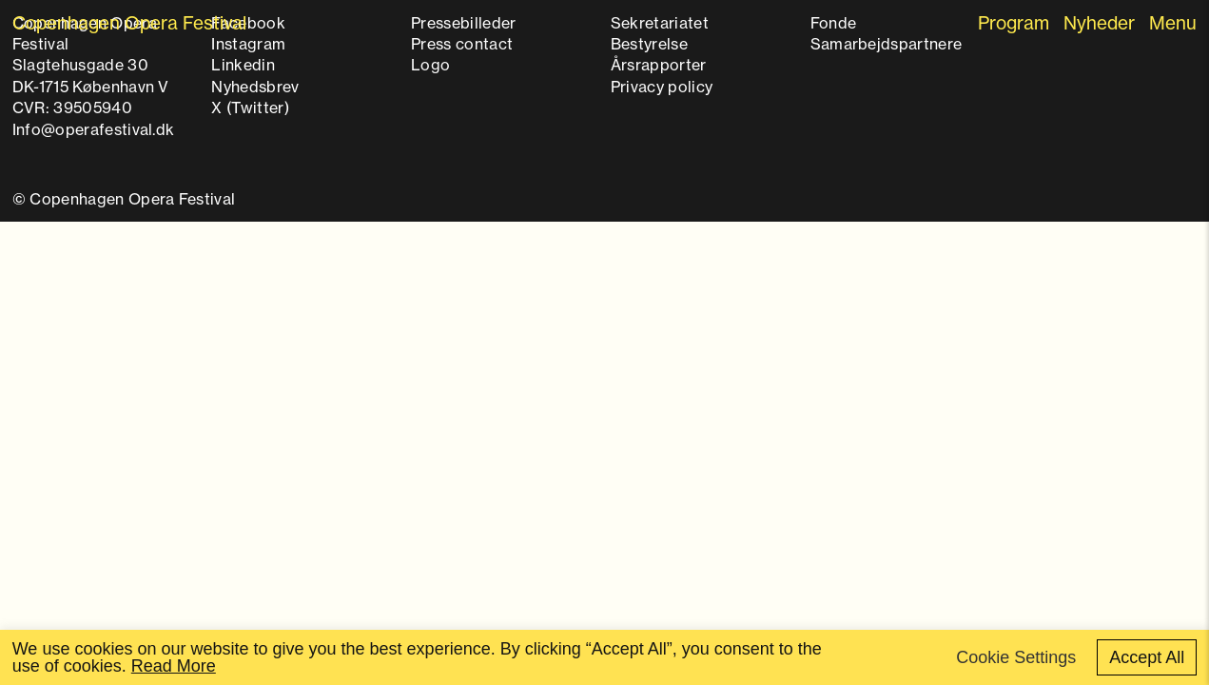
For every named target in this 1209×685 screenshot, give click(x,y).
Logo (430, 64)
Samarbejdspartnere (886, 43)
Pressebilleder (463, 22)
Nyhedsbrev (255, 86)
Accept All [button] (1146, 657)
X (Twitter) (250, 107)
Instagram (248, 43)
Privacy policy (661, 86)
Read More (173, 665)
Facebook (248, 22)
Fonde (833, 22)
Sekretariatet (660, 22)
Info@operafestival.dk (93, 129)
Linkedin (243, 64)
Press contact (462, 43)
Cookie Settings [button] (1016, 657)
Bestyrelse (649, 43)
